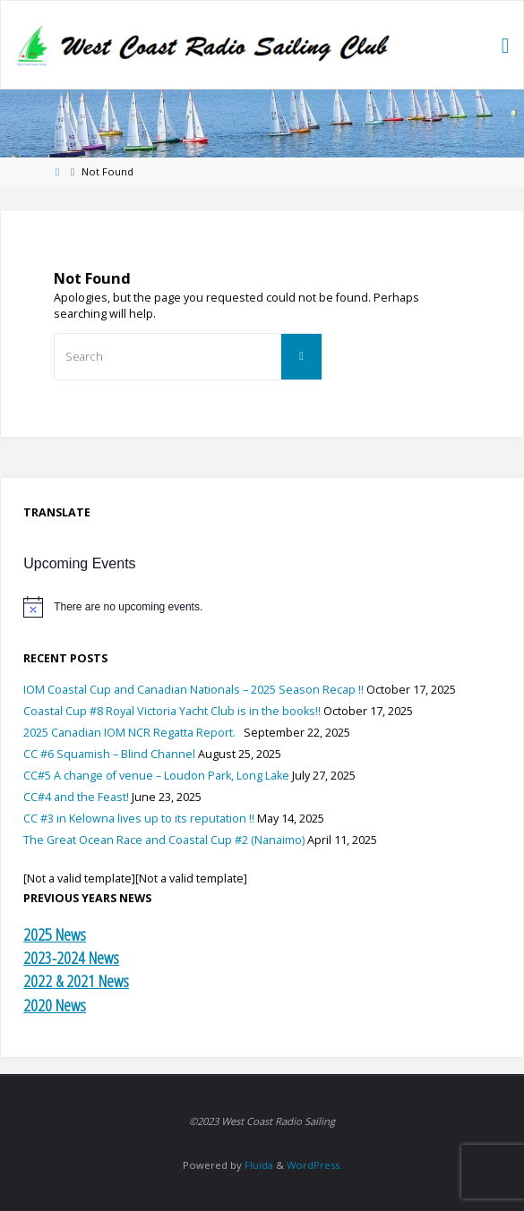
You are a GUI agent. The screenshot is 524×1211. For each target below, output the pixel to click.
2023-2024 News (71, 957)
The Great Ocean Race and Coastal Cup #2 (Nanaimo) (164, 840)
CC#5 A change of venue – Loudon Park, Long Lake (156, 775)
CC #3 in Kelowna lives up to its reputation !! (138, 818)
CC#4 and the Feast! (76, 797)
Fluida (257, 1165)
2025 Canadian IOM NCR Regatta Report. (132, 732)
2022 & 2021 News (76, 981)
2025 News (54, 934)
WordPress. (314, 1165)
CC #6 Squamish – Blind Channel (109, 754)
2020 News (54, 1005)
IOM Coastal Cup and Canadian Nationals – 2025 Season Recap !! (193, 689)
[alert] (262, 607)
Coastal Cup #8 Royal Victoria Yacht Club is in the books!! (172, 711)
